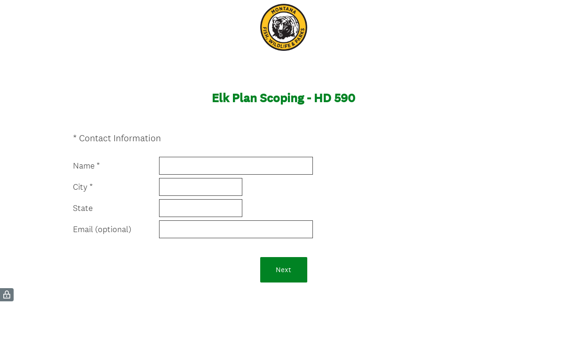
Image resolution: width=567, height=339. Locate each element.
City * (83, 187)
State (83, 208)
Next (283, 269)
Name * (86, 166)
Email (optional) (102, 229)
